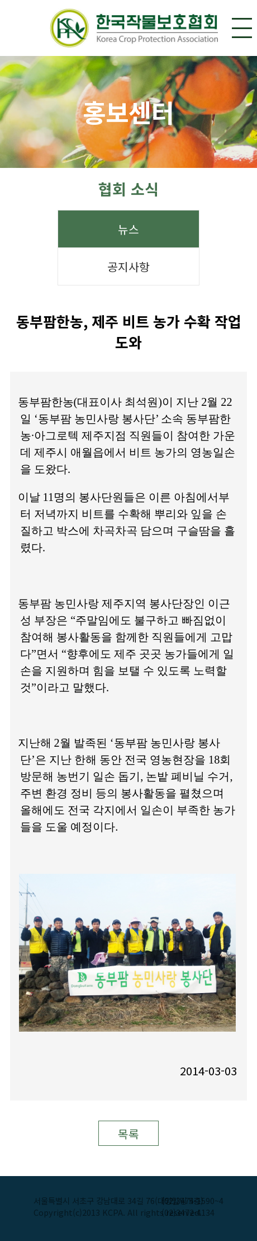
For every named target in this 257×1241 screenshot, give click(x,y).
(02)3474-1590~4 (192, 1200)
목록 (128, 1134)
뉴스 (128, 229)
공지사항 (128, 267)
